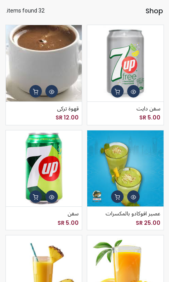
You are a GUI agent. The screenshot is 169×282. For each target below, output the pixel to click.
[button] (133, 91)
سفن (73, 213)
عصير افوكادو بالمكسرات (133, 213)
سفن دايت (148, 108)
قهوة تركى (68, 108)
